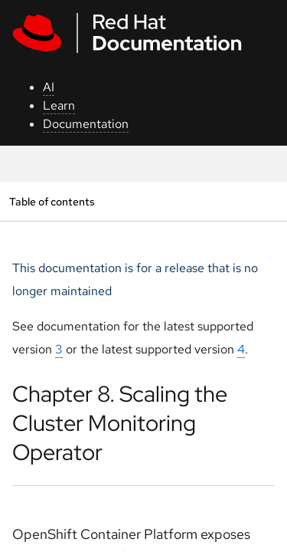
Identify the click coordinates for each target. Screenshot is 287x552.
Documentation (86, 124)
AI (48, 87)
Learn (59, 105)
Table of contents (51, 201)
